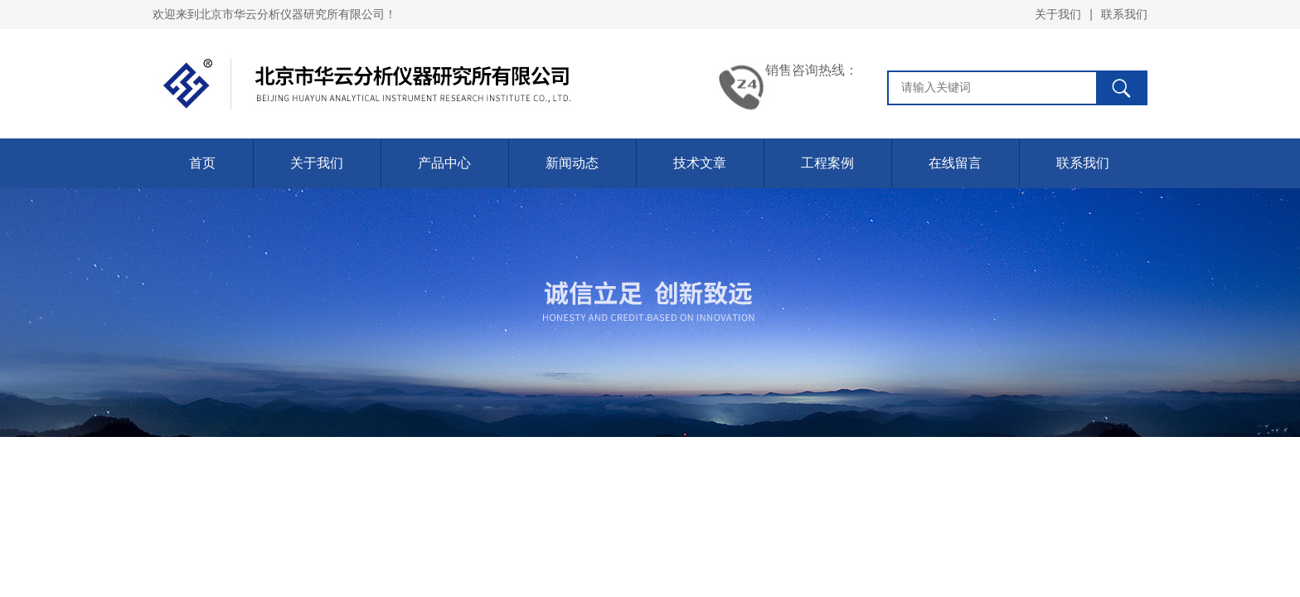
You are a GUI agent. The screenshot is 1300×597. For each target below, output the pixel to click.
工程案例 (827, 163)
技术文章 (699, 163)
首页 (202, 163)
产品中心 (444, 163)
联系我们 (1124, 14)
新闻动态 (572, 163)
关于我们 (1058, 14)
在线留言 (955, 163)
